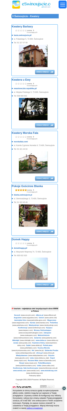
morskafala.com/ (21, 142)
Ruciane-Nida (33, 360)
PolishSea (54, 323)
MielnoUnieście (44, 335)
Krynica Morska (44, 348)
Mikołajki (15, 340)
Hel (33, 350)
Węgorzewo (51, 320)
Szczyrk (17, 315)
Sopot (52, 358)
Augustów (18, 318)
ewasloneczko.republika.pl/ (25, 88)
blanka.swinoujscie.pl (23, 195)
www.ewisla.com (19, 370)
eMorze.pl (39, 315)
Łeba (32, 358)
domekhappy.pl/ (20, 248)
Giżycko (51, 355)
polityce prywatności (35, 408)
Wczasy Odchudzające (42, 330)
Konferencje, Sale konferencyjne (25, 368)
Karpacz (49, 328)
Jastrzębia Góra (20, 320)
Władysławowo (22, 355)
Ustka (39, 365)
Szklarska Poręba (51, 350)
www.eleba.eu (41, 340)
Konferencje (23, 328)
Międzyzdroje (34, 325)
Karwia (32, 323)
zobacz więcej (43, 72)
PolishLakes (47, 345)
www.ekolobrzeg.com (49, 370)
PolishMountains (44, 363)
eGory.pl (39, 353)
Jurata (15, 343)
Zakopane (47, 333)
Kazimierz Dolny (38, 343)
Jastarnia (37, 338)
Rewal (21, 363)
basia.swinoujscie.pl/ (23, 35)
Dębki (28, 345)
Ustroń (41, 318)
